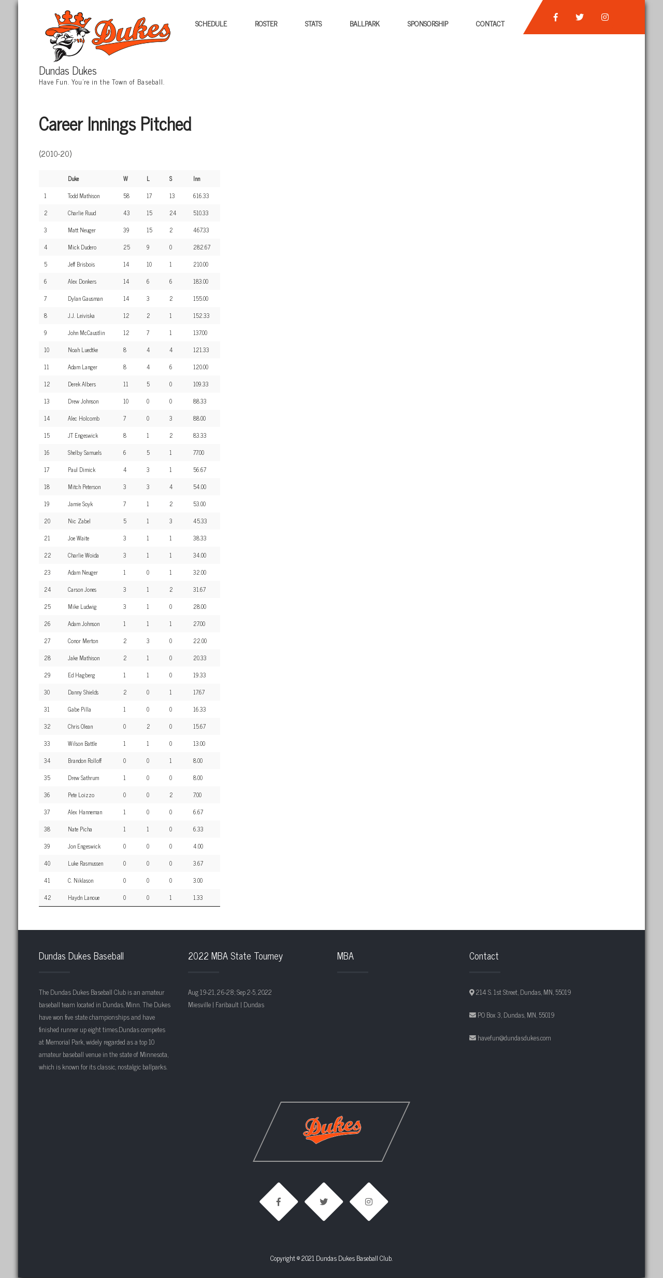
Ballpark (365, 23)
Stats (313, 23)
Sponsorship (428, 23)
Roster (266, 23)
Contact (490, 23)
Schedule (211, 23)
